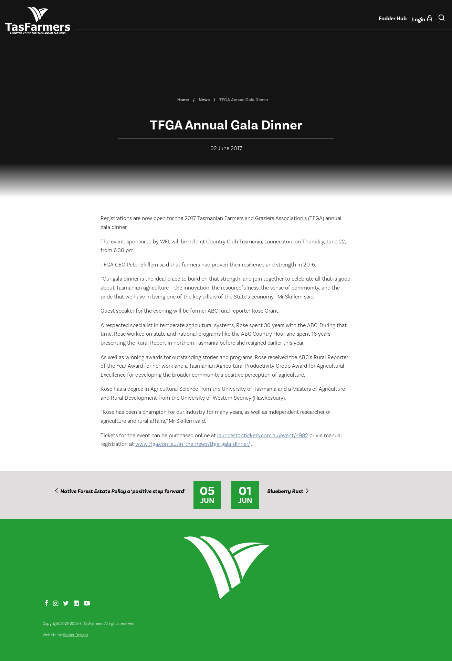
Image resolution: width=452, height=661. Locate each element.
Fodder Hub (393, 18)
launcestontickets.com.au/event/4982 (262, 435)
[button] (441, 20)
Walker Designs (75, 635)
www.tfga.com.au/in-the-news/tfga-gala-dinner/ (192, 444)
